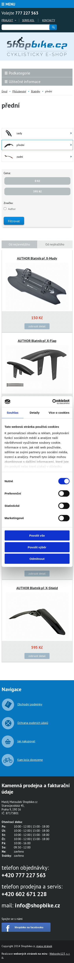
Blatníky (35, 91)
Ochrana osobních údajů (32, 723)
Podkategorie (19, 73)
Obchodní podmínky (29, 704)
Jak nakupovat (26, 741)
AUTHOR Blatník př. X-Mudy (37, 258)
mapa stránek (44, 946)
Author (12, 209)
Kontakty (48, 20)
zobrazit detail (37, 326)
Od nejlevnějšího (19, 244)
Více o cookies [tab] (59, 412)
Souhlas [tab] (12, 412)
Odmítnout (37, 558)
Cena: (7, 173)
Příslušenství (19, 91)
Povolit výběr (37, 547)
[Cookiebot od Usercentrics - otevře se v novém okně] (52, 401)
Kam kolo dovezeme (30, 760)
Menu (10, 4)
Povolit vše (37, 535)
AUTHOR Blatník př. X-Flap (37, 341)
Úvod (4, 91)
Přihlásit (7, 20)
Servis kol (28, 20)
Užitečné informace (24, 81)
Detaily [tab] (35, 412)
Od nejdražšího (54, 244)
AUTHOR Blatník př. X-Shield (37, 588)
